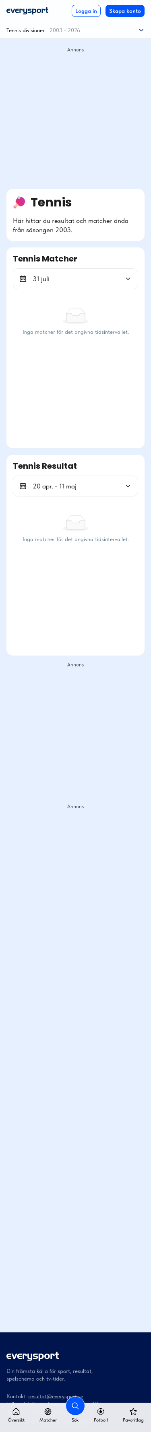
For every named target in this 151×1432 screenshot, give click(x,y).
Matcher (48, 1415)
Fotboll (101, 1415)
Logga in (86, 11)
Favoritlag (133, 1415)
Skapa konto (125, 11)
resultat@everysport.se (55, 1396)
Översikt (16, 1415)
